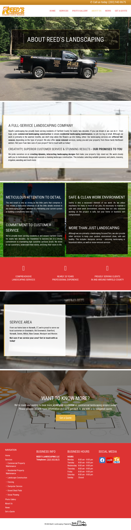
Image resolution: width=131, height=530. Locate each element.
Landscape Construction (17, 477)
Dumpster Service (15, 486)
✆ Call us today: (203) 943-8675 (108, 2)
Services (63, 11)
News (108, 11)
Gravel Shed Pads (15, 490)
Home (52, 11)
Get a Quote (121, 11)
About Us (96, 11)
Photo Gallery (80, 11)
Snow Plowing (13, 495)
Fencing (11, 482)
